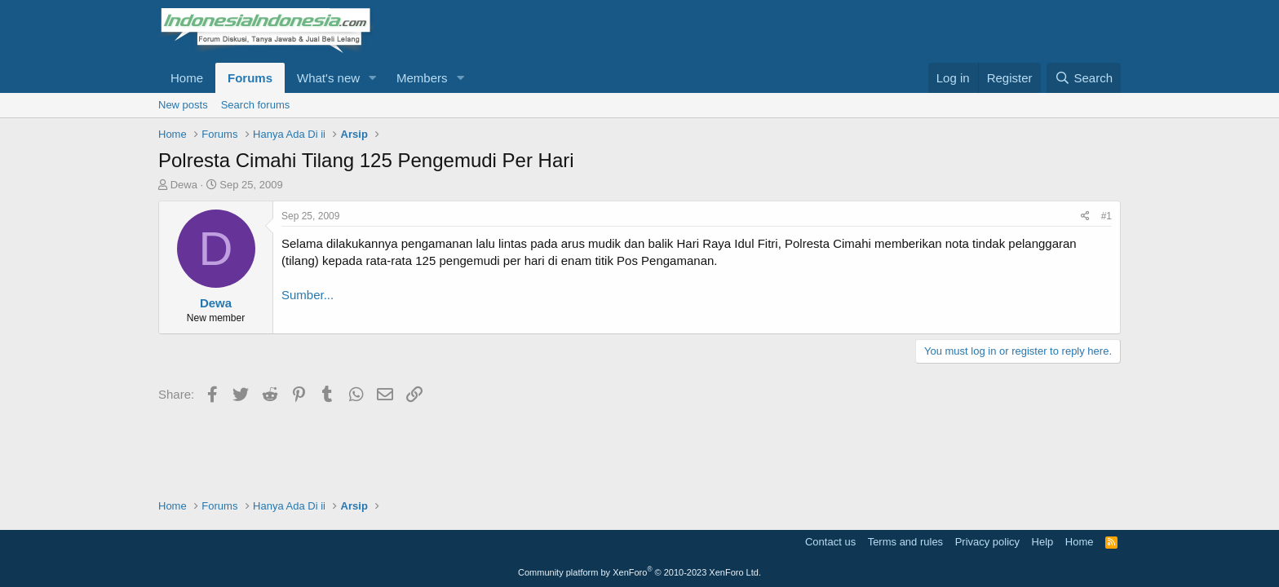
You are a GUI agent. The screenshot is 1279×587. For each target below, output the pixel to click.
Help (1043, 542)
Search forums (255, 105)
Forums (250, 78)
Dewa (183, 185)
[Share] (1085, 216)
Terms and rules (905, 542)
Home (186, 78)
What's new (328, 78)
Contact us (830, 542)
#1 (1106, 216)
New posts (183, 105)
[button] (372, 78)
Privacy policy (987, 542)
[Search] (1084, 78)
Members (422, 78)
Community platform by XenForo (639, 572)
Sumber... (307, 295)
